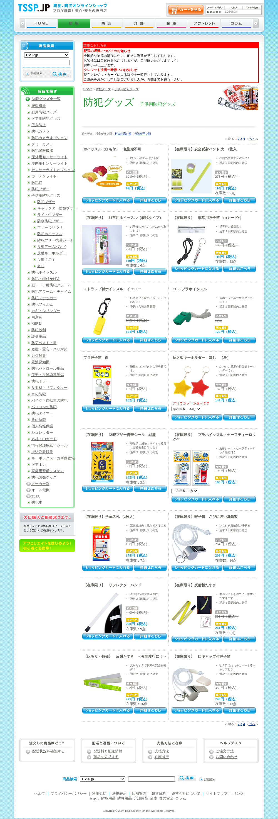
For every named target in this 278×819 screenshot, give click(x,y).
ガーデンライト (44, 176)
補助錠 (36, 324)
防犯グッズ (103, 89)
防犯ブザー (40, 189)
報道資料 (159, 794)
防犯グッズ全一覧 (46, 99)
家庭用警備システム (47, 471)
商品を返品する (106, 757)
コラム (180, 798)
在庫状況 (162, 757)
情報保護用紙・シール (49, 445)
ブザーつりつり (50, 228)
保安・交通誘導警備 (47, 375)
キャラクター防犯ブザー (57, 208)
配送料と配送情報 (107, 751)
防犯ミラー (40, 381)
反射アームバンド (51, 247)
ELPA (35, 496)
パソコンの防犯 (44, 407)
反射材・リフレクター (49, 388)
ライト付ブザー (50, 215)
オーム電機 (40, 490)
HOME (88, 89)
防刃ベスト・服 (44, 343)
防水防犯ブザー (50, 221)
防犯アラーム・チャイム (51, 292)
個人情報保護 (42, 426)
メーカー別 (40, 484)
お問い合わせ (226, 757)
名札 (40, 266)
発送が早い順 (142, 133)
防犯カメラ (40, 131)
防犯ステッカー (44, 298)
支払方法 (162, 751)
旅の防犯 (38, 420)
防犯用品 (108, 798)
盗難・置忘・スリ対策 (49, 349)
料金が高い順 (123, 133)
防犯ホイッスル (50, 234)
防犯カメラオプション (49, 138)
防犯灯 (36, 183)
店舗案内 (139, 794)
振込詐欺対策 (42, 452)
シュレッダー (42, 433)
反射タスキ (46, 260)
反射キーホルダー (51, 253)
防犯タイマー (42, 413)
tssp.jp (95, 798)
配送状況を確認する (48, 751)
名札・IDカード (44, 439)
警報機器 (38, 106)
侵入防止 (38, 125)
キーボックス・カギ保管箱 (53, 458)
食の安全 (166, 798)
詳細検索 (36, 73)
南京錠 (36, 317)
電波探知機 (40, 362)
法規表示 (119, 794)
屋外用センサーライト (49, 157)
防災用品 (124, 798)
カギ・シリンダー (45, 311)
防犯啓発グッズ (44, 477)
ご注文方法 (225, 751)
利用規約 (99, 794)
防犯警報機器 (42, 151)
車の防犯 (38, 394)
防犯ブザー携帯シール (55, 240)
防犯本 (36, 502)
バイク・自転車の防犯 (49, 401)
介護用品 (141, 798)
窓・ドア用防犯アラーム (51, 285)
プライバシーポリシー (69, 794)
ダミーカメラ (42, 144)
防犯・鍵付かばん (45, 279)
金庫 (153, 798)
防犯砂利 (38, 330)
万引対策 (38, 356)
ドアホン (38, 465)
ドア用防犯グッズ (45, 119)
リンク (238, 794)
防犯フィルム (42, 304)
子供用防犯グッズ (126, 89)
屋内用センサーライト (49, 163)
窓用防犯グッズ (44, 112)
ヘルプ (39, 794)
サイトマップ (216, 794)
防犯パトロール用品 (47, 368)
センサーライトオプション (53, 170)
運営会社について (186, 794)
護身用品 (38, 336)
